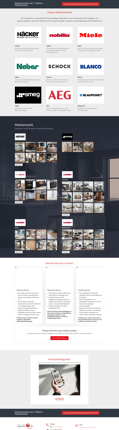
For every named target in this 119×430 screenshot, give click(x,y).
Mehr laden (19, 165)
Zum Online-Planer (59, 338)
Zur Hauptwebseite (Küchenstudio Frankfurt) (81, 4)
